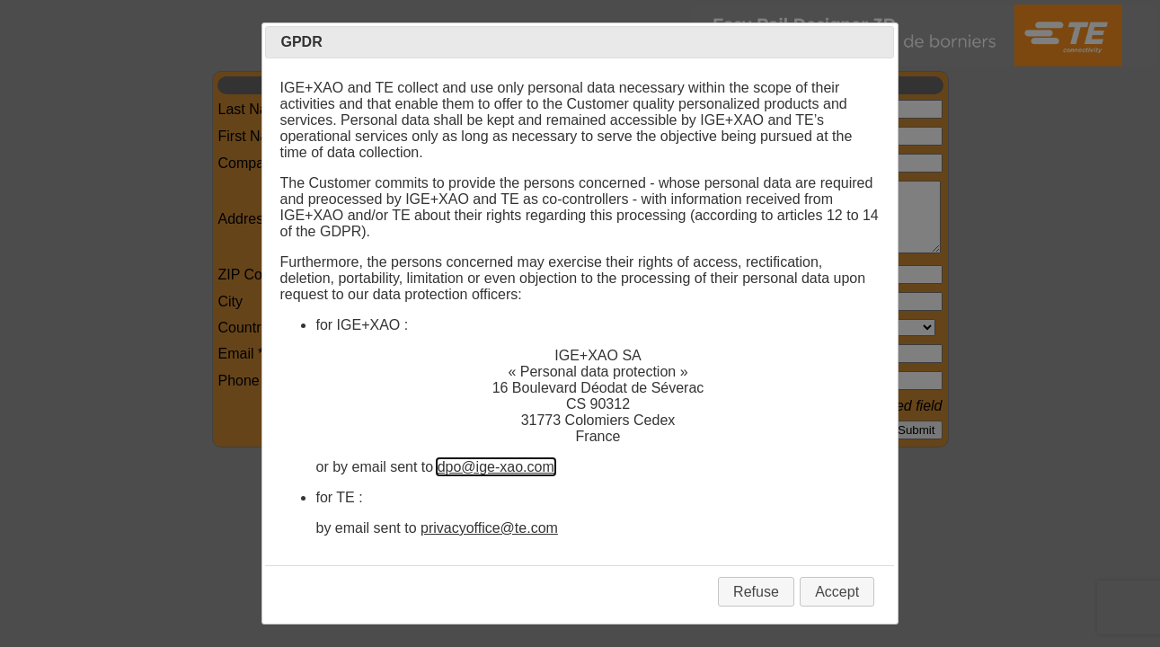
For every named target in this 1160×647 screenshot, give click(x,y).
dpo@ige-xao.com (496, 466)
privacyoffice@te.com (489, 528)
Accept (837, 591)
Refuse (756, 591)
